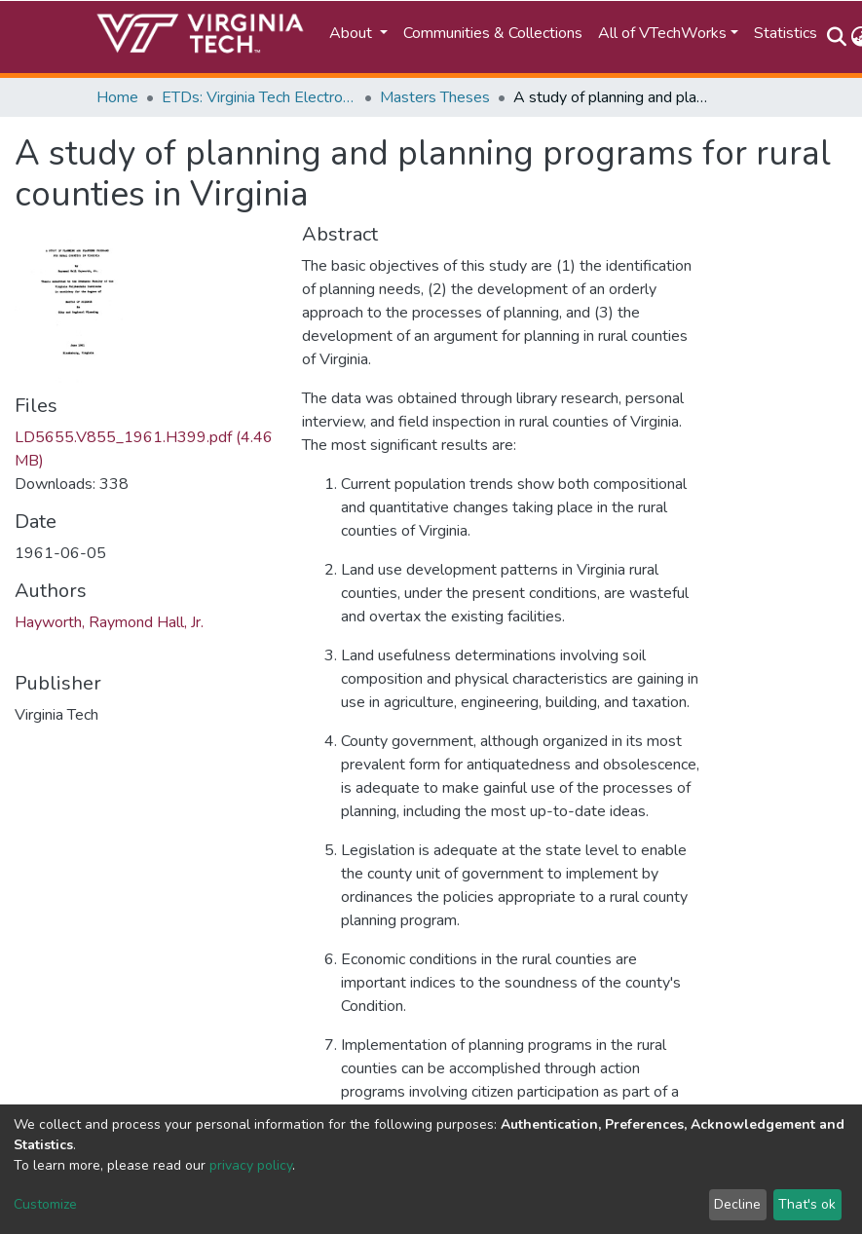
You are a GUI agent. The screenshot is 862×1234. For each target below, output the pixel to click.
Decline (737, 1204)
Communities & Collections (492, 33)
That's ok (807, 1204)
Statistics (785, 33)
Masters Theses (435, 97)
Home (117, 97)
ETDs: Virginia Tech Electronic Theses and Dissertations (259, 97)
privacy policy (250, 1165)
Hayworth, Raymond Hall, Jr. (109, 622)
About (352, 33)
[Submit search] (837, 37)
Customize (45, 1204)
